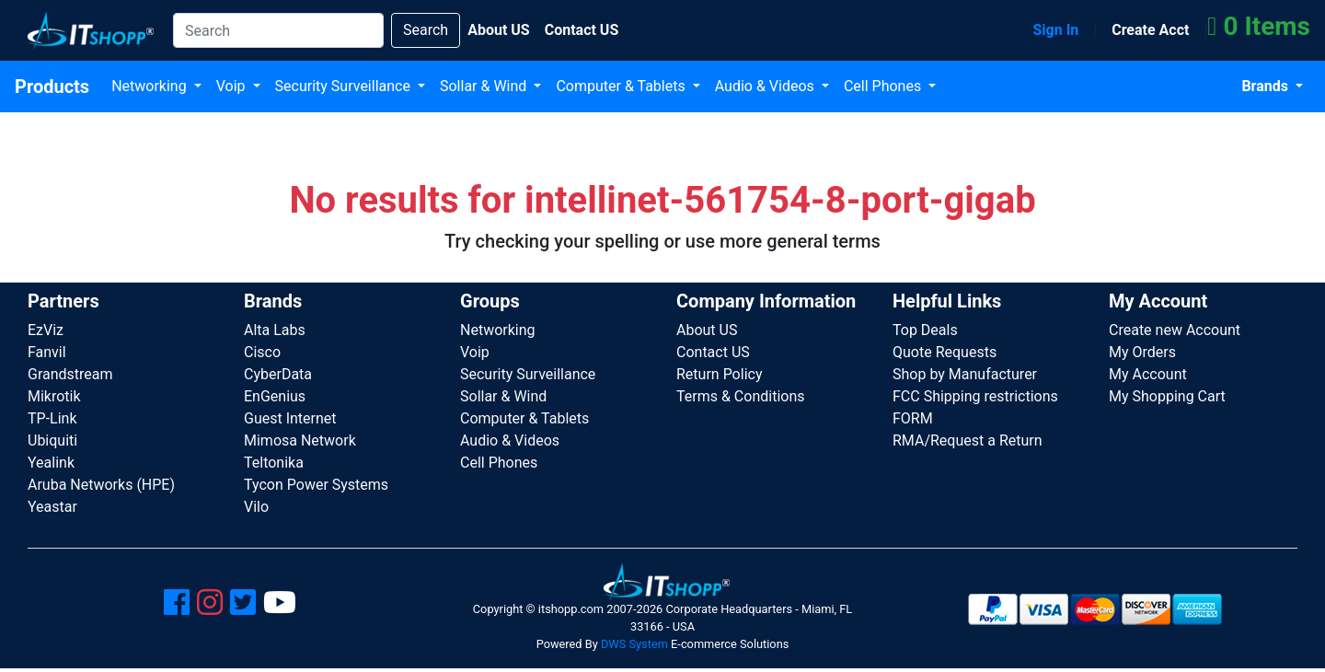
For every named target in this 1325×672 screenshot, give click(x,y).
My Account (1148, 374)
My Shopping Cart (1167, 396)
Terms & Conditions (740, 396)
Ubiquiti (52, 440)
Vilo (256, 507)
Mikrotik (54, 396)
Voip (232, 86)
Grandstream (70, 374)
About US (706, 330)
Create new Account (1174, 330)
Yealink (51, 462)
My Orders (1142, 352)
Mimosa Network (300, 440)
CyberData (278, 374)
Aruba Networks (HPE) (101, 484)
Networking (150, 86)
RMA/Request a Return (968, 440)
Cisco (262, 352)
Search (425, 30)
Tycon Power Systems (316, 484)
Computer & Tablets (622, 86)
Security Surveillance (344, 86)
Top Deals (925, 330)
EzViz (45, 330)
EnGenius (274, 396)
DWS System (634, 644)
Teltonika (274, 462)
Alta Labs (274, 330)
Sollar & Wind (485, 86)
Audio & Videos (766, 86)
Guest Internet (290, 418)
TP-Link (52, 418)
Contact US (713, 352)
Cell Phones (884, 86)
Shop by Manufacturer (965, 374)
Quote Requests (945, 352)
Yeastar (52, 507)
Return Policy (719, 374)
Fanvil (47, 352)
